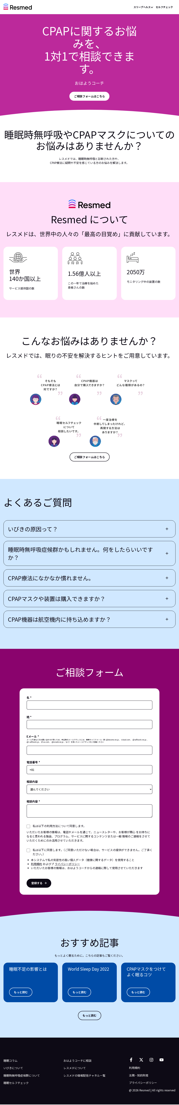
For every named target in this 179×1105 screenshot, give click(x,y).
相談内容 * (33, 802)
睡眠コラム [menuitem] (10, 1061)
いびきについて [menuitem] (13, 1068)
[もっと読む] (21, 992)
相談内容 (32, 782)
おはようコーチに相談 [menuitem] (77, 1061)
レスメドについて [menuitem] (74, 1068)
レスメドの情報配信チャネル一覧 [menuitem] (84, 1076)
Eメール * (33, 737)
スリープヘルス (142, 7)
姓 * (29, 717)
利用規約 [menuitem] (134, 1068)
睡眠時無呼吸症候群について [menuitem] (21, 1076)
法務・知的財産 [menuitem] (138, 1076)
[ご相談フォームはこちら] (89, 457)
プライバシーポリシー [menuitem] (143, 1083)
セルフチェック (164, 7)
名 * (29, 698)
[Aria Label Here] (89, 96)
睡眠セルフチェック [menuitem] (16, 1083)
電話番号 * (33, 762)
